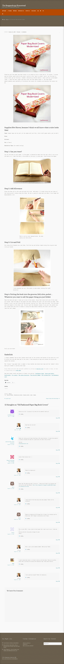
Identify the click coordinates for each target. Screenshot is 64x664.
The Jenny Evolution (24, 375)
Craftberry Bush (39, 373)
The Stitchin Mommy (35, 375)
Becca (13, 487)
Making (7, 19)
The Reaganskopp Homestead (14, 5)
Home (4, 19)
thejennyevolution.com (23, 443)
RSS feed (18, 370)
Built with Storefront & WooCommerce (10, 658)
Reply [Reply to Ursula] (57, 539)
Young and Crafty (49, 373)
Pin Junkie (14, 375)
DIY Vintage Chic (46, 375)
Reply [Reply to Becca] (57, 522)
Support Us (28, 10)
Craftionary (7, 375)
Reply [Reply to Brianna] (57, 431)
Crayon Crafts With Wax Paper (52, 398)
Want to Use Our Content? (28, 645)
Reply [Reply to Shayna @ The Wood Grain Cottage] (57, 463)
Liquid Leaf (8, 398)
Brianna (18, 428)
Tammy (13, 563)
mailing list (40, 368)
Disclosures (34, 10)
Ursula (13, 532)
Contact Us (25, 644)
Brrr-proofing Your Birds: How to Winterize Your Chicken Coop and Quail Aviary (12, 646)
